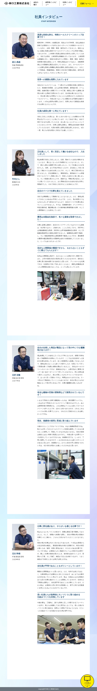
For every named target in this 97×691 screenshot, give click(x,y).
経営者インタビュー (50, 3)
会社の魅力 (36, 3)
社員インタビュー (67, 3)
